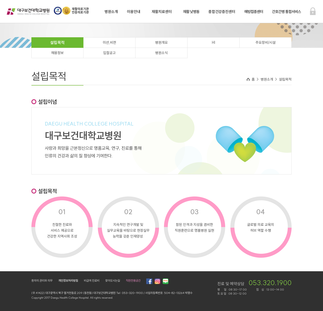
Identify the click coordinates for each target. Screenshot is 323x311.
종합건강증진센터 (221, 11)
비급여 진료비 (91, 280)
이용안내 (133, 11)
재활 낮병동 (191, 11)
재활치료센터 (162, 11)
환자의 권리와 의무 (41, 280)
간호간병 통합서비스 (286, 11)
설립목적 (57, 42)
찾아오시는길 (112, 280)
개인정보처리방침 (68, 280)
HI (213, 42)
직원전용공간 (133, 280)
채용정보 (57, 53)
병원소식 (161, 53)
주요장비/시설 (265, 42)
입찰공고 (109, 53)
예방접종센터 (253, 11)
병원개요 (161, 42)
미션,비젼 (109, 42)
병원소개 (111, 11)
